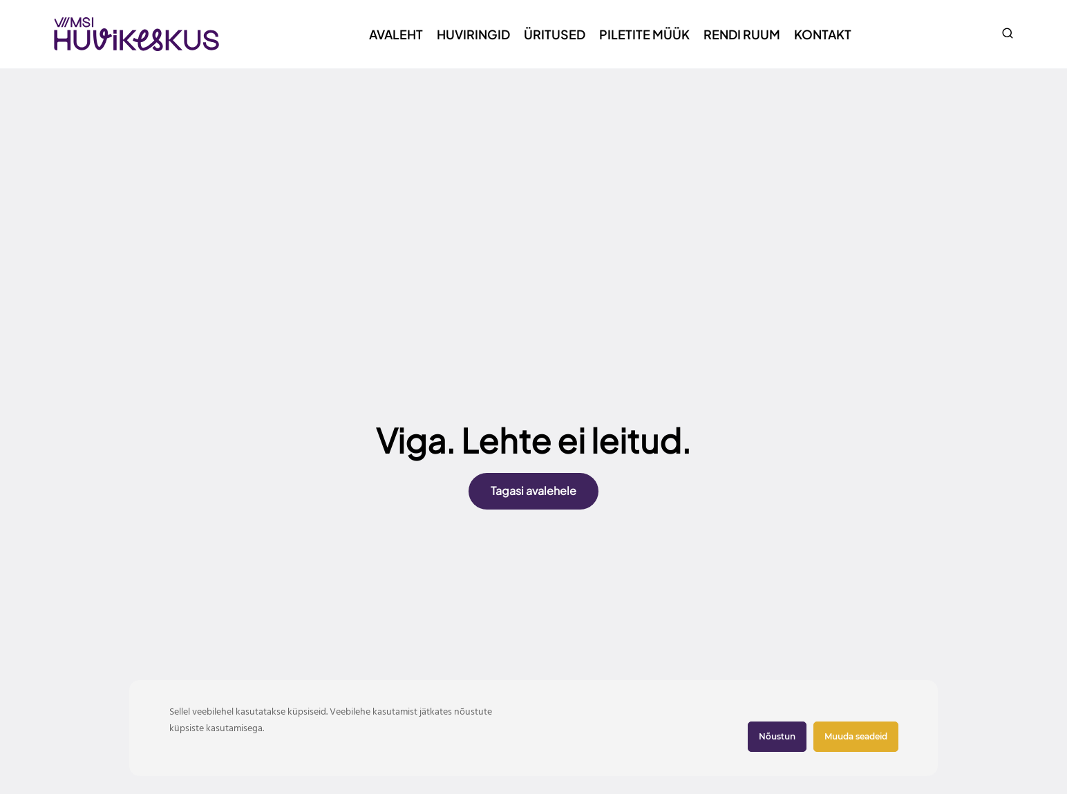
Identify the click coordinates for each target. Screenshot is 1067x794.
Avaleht (396, 34)
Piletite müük (644, 34)
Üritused (554, 34)
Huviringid (473, 34)
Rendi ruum (742, 34)
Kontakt (822, 34)
